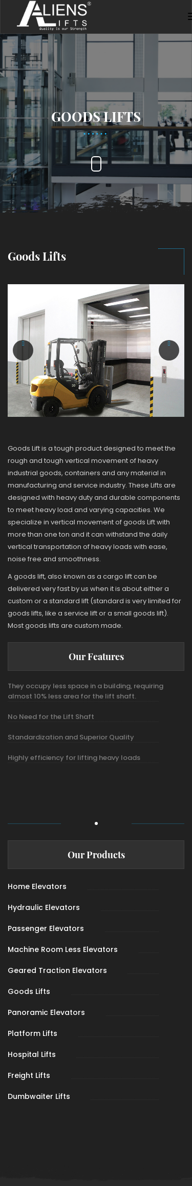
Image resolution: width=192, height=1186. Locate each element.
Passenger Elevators (46, 928)
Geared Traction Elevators (57, 970)
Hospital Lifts (32, 1054)
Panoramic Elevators (46, 1012)
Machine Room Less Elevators (63, 949)
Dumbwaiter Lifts (39, 1096)
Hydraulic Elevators (44, 907)
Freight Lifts (29, 1075)
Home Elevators (37, 886)
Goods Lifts (29, 991)
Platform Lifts (32, 1033)
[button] (23, 350)
